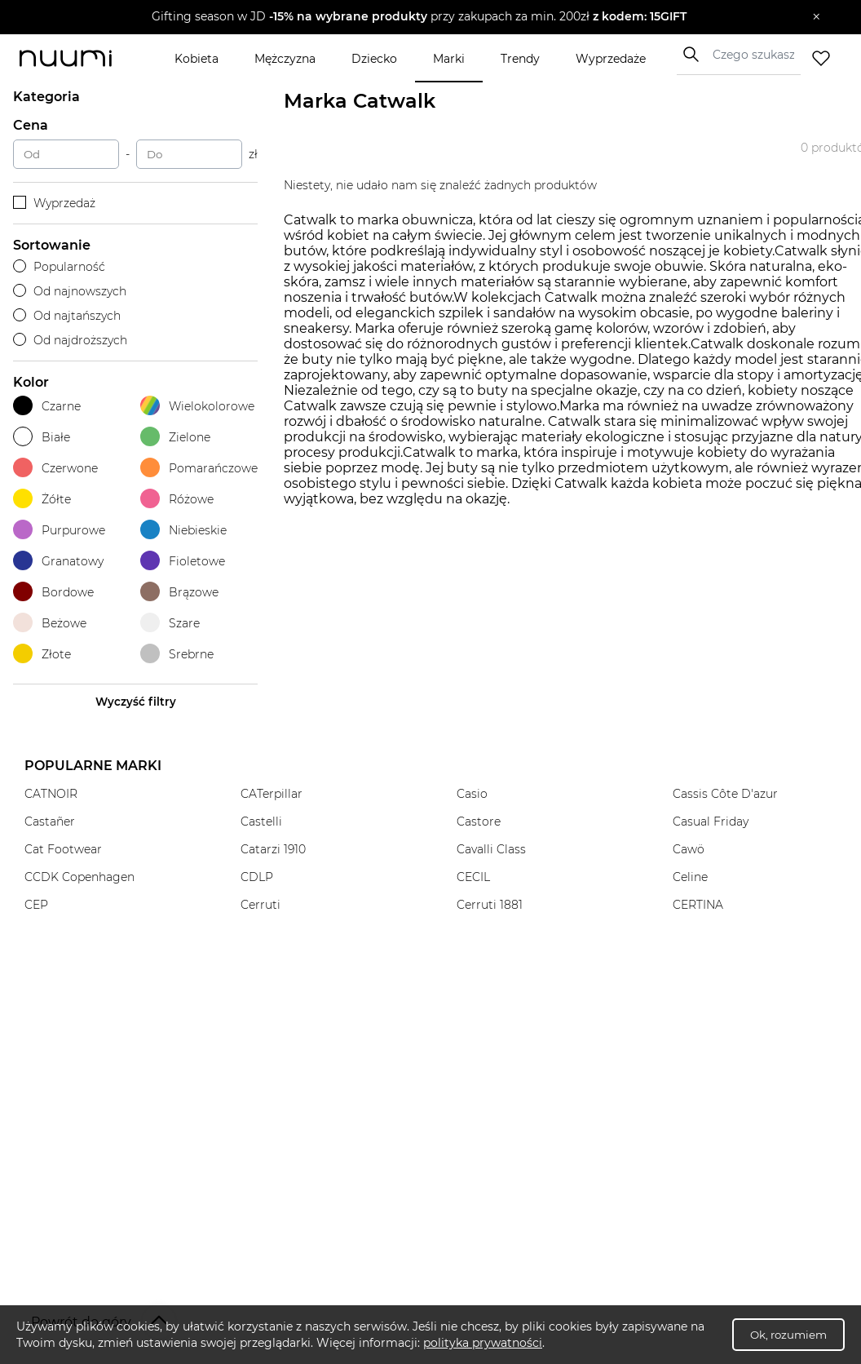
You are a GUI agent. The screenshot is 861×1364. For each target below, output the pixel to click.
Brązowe (179, 591)
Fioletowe (182, 560)
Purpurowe (59, 529)
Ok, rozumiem (788, 1334)
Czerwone (55, 467)
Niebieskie (183, 529)
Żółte (42, 498)
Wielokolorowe (197, 405)
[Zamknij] (816, 17)
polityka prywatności (482, 1342)
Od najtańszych (67, 315)
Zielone (175, 436)
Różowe (177, 498)
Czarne (47, 405)
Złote (42, 653)
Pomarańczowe (199, 467)
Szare (170, 622)
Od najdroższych (70, 340)
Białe (41, 436)
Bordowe (53, 591)
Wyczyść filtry (135, 701)
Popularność (59, 266)
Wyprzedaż (54, 203)
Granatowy (58, 560)
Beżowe (49, 622)
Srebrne (177, 653)
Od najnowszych (69, 291)
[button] (418, 17)
